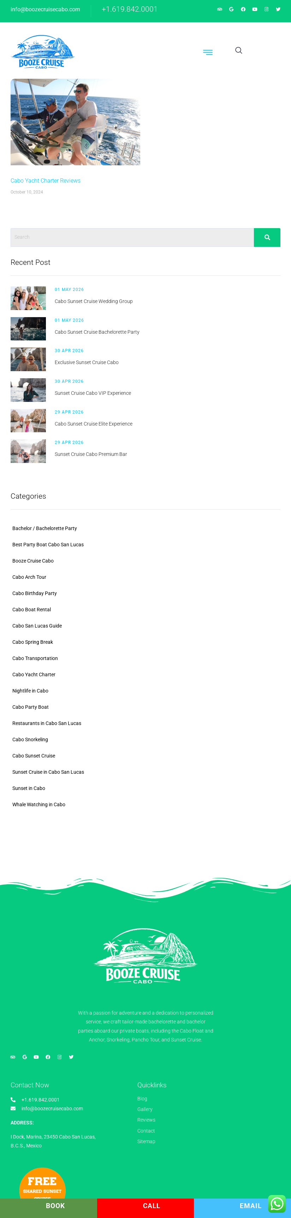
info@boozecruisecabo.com (45, 9)
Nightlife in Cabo (30, 691)
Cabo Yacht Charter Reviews (46, 180)
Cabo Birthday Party (34, 593)
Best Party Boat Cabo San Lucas (48, 544)
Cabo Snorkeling (30, 739)
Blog (142, 1098)
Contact (146, 1131)
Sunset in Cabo (28, 788)
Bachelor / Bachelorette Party (44, 528)
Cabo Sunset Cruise (33, 756)
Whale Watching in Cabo (38, 804)
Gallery (145, 1109)
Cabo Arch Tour (29, 577)
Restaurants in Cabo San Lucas (46, 723)
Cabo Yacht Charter (33, 674)
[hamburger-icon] (208, 53)
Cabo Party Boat (30, 707)
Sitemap (146, 1141)
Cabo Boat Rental (31, 609)
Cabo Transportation (35, 658)
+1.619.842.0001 (130, 9)
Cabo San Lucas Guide (37, 626)
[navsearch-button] (239, 51)
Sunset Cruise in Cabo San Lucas (48, 772)
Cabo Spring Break (32, 642)
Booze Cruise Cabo (33, 561)
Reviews (146, 1120)
